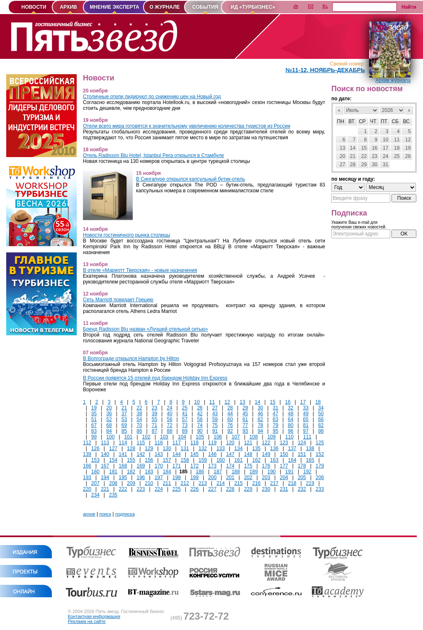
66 (320, 419)
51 (94, 419)
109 (271, 437)
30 (260, 408)
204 (284, 477)
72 (169, 425)
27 (215, 408)
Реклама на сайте (87, 621)
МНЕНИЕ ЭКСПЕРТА (114, 7)
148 (248, 454)
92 (230, 431)
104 (182, 437)
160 (220, 460)
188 (235, 472)
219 (310, 483)
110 (289, 437)
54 (139, 419)
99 (94, 437)
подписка (125, 513)
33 (306, 408)
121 (248, 443)
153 (95, 460)
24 (169, 408)
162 (256, 460)
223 (140, 489)
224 (159, 489)
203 (266, 477)
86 (139, 431)
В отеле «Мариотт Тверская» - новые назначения (140, 270)
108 (254, 437)
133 (220, 448)
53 (124, 419)
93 (245, 431)
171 (177, 466)
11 (212, 402)
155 (131, 460)
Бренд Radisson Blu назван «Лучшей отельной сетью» (145, 329)
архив (89, 513)
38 (139, 414)
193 (87, 477)
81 (306, 425)
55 (154, 419)
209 (131, 483)
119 (212, 443)
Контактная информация (94, 616)
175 (248, 466)
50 (320, 414)
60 (230, 419)
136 (274, 448)
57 (184, 419)
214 (220, 483)
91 (215, 431)
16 (287, 402)
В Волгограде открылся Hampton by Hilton (131, 358)
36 (109, 414)
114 (123, 443)
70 (139, 425)
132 (203, 448)
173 (212, 466)
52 (109, 419)
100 (110, 437)
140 (105, 454)
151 (302, 454)
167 (105, 466)
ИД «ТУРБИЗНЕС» (253, 7)
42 (199, 414)
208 (113, 483)
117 (177, 443)
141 (123, 454)
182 (131, 472)
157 (167, 460)
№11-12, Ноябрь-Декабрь (325, 70)
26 (199, 408)
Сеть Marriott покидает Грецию (118, 300)
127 (113, 448)
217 (274, 483)
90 (199, 431)
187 (218, 472)
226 (194, 489)
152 (320, 454)
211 (167, 483)
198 (177, 477)
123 (284, 443)
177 (284, 466)
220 (87, 489)
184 (167, 472)
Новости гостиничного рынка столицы (126, 235)
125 (320, 443)
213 (203, 483)
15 (272, 402)
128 (131, 448)
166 (87, 466)
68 (109, 425)
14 (257, 402)
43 (215, 414)
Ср (362, 121)
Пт (384, 121)
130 (167, 448)
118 (194, 443)
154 (113, 460)
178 (302, 466)
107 (235, 437)
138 (310, 448)
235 (113, 495)
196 (140, 477)
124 (302, 443)
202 (248, 477)
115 (140, 443)
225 (177, 489)
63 (275, 419)
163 (274, 460)
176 (266, 466)
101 (128, 437)
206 (320, 477)
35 (94, 414)
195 (123, 477)
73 (184, 425)
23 (154, 408)
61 (245, 419)
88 (169, 431)
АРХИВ (68, 7)
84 (109, 431)
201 (230, 477)
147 (230, 454)
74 (199, 425)
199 (194, 477)
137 (292, 448)
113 (105, 443)
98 (320, 431)
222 (123, 489)
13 (242, 402)
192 (307, 472)
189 (254, 472)
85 (124, 431)
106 (218, 437)
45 (245, 414)
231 (284, 489)
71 (154, 425)
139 (87, 454)
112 (87, 443)
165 (310, 460)
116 (159, 443)
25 (184, 408)
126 (95, 448)
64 (290, 419)
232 (302, 489)
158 (185, 460)
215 (238, 483)
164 (292, 460)
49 (306, 414)
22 (139, 408)
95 (275, 431)
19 (94, 408)
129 (149, 448)
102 (146, 437)
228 (230, 489)
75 (215, 425)
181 (113, 472)
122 (266, 443)
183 (149, 472)
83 (94, 431)
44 (230, 414)
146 (212, 454)
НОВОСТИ (33, 7)
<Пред (339, 110)
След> (409, 110)
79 (275, 425)
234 (95, 495)
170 (159, 466)
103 (164, 437)
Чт (373, 121)
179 (320, 466)
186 (200, 472)
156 (149, 460)
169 (140, 466)
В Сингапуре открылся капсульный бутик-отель (190, 179)
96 (290, 431)
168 (123, 466)
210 (149, 483)
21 (124, 408)
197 (159, 477)
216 (256, 483)
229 (248, 489)
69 (124, 425)
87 (154, 431)
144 (177, 454)
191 (289, 472)
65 (306, 419)
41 (184, 414)
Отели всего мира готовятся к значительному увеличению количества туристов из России (186, 126)
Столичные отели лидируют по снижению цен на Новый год (152, 96)
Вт (351, 121)
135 (256, 448)
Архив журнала (393, 80)
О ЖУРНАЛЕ (164, 7)
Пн (340, 121)
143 (159, 454)
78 (260, 425)
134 (238, 448)
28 (230, 408)
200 (212, 477)
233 (320, 489)
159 (203, 460)
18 (318, 402)
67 (94, 425)
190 (271, 472)
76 (230, 425)
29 (245, 408)
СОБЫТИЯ (205, 7)
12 (227, 402)
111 (307, 437)
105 (200, 437)
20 (109, 408)
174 (230, 466)
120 (230, 443)
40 (169, 414)
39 (154, 414)
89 (184, 431)
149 (266, 454)
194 (105, 477)
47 (275, 414)
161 (238, 460)
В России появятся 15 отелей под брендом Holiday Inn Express (155, 378)
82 (320, 425)
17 (303, 402)
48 (290, 414)
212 (185, 483)
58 (199, 419)
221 (105, 489)
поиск (105, 513)
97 (306, 431)
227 (212, 489)
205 (302, 477)
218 (292, 483)
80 (290, 425)
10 (196, 402)
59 (215, 419)
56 (169, 419)
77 (245, 425)
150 (284, 454)
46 (260, 414)
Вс (406, 121)
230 (266, 489)
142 (140, 454)
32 (290, 408)
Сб (395, 121)
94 (260, 431)
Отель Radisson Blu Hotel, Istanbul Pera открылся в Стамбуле (153, 155)
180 (95, 472)
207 (95, 483)
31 (275, 408)
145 (194, 454)
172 (194, 466)
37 (124, 414)
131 (185, 448)
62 (260, 419)
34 (320, 408)
